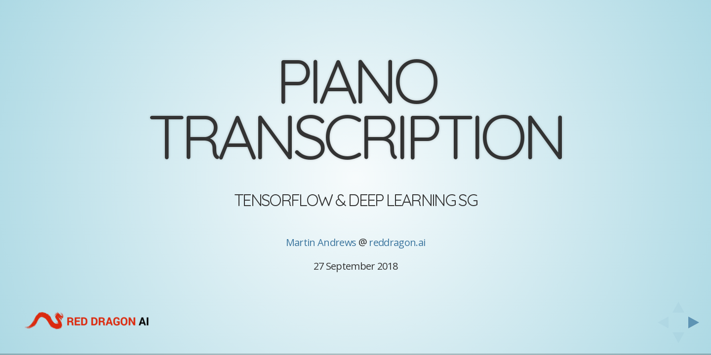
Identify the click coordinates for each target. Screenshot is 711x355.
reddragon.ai (397, 242)
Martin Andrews (321, 242)
